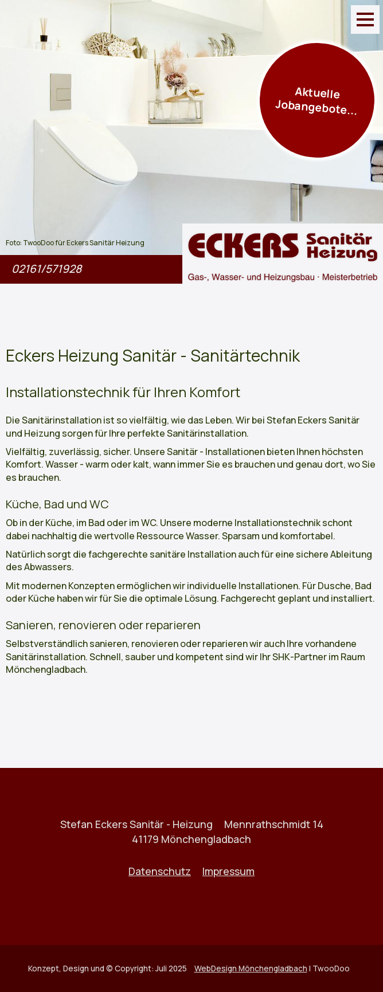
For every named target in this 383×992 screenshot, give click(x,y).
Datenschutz (159, 871)
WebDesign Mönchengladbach (250, 968)
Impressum (228, 871)
